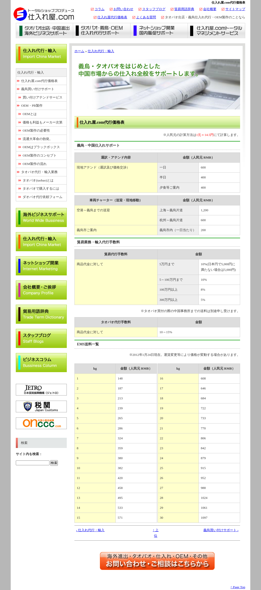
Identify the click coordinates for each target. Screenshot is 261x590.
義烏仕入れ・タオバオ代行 (101, 30)
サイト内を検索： (29, 454)
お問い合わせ (123, 9)
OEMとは (30, 114)
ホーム (79, 51)
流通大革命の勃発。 (38, 139)
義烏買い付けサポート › (221, 530)
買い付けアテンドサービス (42, 97)
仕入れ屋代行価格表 (112, 17)
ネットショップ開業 (159, 30)
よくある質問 (146, 17)
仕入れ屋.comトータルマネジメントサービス (216, 30)
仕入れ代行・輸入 (101, 51)
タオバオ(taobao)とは (38, 180)
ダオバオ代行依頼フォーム (42, 197)
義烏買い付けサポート (37, 89)
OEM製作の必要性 (36, 130)
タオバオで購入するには (41, 188)
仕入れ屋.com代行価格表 (39, 81)
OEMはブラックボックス (41, 147)
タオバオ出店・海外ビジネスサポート (44, 30)
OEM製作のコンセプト (40, 155)
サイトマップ (235, 9)
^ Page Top (237, 587)
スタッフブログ (153, 9)
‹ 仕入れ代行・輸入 (90, 530)
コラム (100, 9)
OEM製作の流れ (35, 164)
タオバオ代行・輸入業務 (39, 172)
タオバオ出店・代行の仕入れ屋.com (44, 14)
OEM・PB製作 (32, 105)
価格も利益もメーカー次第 (42, 122)
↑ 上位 (156, 533)
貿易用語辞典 (184, 9)
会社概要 (209, 9)
